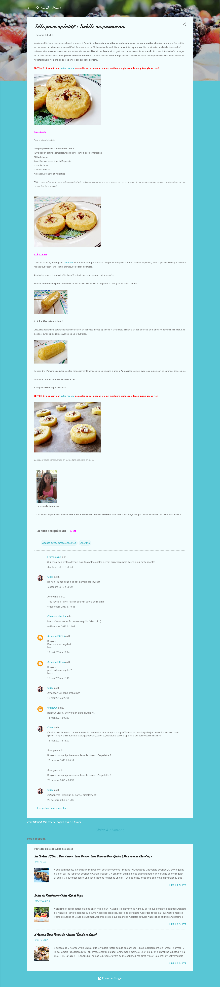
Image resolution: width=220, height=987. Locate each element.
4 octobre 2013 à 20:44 (60, 567)
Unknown (52, 707)
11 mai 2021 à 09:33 (58, 717)
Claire (50, 576)
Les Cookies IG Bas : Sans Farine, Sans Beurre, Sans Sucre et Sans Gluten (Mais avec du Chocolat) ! (93, 856)
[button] (184, 24)
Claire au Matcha (56, 616)
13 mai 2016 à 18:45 (58, 678)
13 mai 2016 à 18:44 (58, 652)
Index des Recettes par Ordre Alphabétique (58, 896)
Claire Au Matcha (49, 8)
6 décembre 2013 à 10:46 (61, 606)
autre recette (68, 68)
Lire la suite (177, 885)
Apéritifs (85, 542)
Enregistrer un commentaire (52, 808)
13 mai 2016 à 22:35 (58, 698)
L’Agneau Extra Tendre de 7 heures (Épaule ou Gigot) (65, 935)
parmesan (69, 262)
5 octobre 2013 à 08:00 (60, 586)
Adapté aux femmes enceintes (59, 542)
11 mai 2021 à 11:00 (58, 740)
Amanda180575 (56, 636)
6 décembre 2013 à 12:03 (61, 626)
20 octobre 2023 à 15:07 (60, 800)
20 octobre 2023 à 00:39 (60, 780)
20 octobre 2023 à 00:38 (60, 760)
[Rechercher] (191, 9)
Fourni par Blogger (110, 978)
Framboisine (54, 557)
